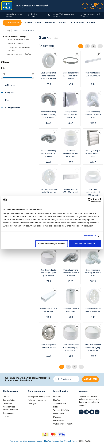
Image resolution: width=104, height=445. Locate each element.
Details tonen (89, 236)
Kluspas (6, 416)
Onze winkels (58, 414)
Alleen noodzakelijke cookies (51, 243)
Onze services (8, 413)
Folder (38, 22)
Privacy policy (57, 441)
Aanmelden (90, 379)
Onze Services (77, 22)
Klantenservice (16, 441)
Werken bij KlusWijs (61, 410)
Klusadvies (50, 22)
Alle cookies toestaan (85, 243)
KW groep (57, 417)
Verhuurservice (59, 403)
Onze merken (58, 420)
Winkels (28, 22)
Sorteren (48, 46)
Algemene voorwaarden (33, 441)
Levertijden (32, 403)
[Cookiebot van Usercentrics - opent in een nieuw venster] (89, 200)
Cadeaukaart (8, 403)
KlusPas (63, 22)
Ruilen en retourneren (37, 400)
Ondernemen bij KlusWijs (63, 424)
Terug (8, 31)
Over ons (57, 397)
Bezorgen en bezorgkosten (39, 397)
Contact (91, 22)
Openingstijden (9, 400)
